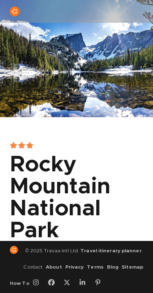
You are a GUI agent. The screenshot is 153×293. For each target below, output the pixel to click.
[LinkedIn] (85, 283)
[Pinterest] (101, 283)
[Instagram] (39, 283)
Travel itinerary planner (110, 250)
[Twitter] (70, 283)
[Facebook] (54, 283)
